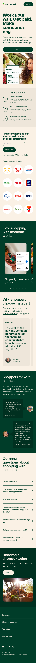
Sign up (18, 49)
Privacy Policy (6, 652)
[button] (18, 107)
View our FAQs (22, 155)
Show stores (9, 149)
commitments (10, 314)
